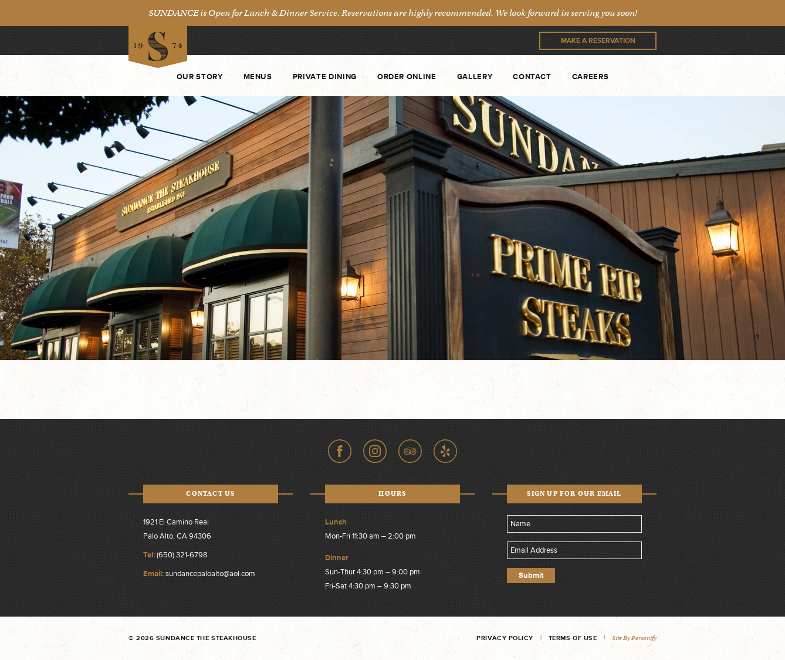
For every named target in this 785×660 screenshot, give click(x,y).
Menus (257, 77)
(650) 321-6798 (182, 555)
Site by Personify (634, 638)
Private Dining (325, 77)
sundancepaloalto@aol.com (210, 573)
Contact (532, 77)
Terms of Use (573, 638)
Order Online (407, 77)
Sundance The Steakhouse (157, 47)
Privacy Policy (504, 638)
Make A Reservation (598, 40)
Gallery (475, 77)
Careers (590, 77)
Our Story (200, 77)
